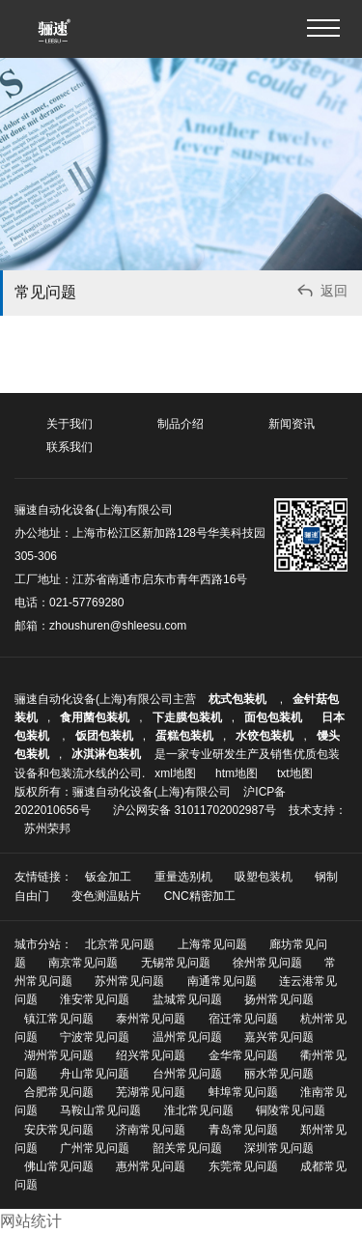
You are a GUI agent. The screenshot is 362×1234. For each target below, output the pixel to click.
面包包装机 (273, 717)
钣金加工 (108, 876)
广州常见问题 (94, 1148)
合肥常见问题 (59, 1092)
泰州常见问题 (150, 1018)
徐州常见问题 (267, 962)
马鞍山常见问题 (100, 1110)
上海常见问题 (212, 944)
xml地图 (175, 773)
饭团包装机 (104, 736)
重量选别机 (183, 876)
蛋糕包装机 (184, 736)
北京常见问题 (119, 944)
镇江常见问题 (59, 1018)
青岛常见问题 (243, 1129)
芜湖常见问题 (150, 1092)
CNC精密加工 (200, 896)
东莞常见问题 (243, 1166)
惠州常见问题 (150, 1166)
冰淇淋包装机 (106, 754)
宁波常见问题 (94, 1037)
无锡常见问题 (175, 962)
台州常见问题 (187, 1073)
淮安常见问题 (94, 999)
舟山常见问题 (94, 1073)
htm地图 (236, 773)
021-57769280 (86, 602)
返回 (321, 293)
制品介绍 (180, 424)
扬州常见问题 (279, 999)
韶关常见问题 (187, 1148)
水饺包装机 (264, 736)
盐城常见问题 (187, 999)
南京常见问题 (83, 962)
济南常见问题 (150, 1129)
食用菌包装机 (94, 717)
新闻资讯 (291, 424)
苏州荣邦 (47, 828)
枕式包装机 (239, 699)
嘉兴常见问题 (279, 1037)
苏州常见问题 (129, 981)
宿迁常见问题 (243, 1018)
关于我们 (69, 424)
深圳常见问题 (279, 1148)
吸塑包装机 (263, 876)
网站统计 (31, 1221)
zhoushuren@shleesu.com (117, 625)
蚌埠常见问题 (243, 1092)
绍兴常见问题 (150, 1055)
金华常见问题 (243, 1055)
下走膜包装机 (187, 717)
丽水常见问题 (279, 1073)
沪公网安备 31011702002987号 (194, 810)
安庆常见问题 (59, 1129)
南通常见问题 (222, 981)
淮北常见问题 (199, 1110)
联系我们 (69, 447)
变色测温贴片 (106, 896)
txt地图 (295, 773)
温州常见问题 (187, 1037)
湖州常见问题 (59, 1055)
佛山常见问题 (59, 1166)
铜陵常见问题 (290, 1110)
